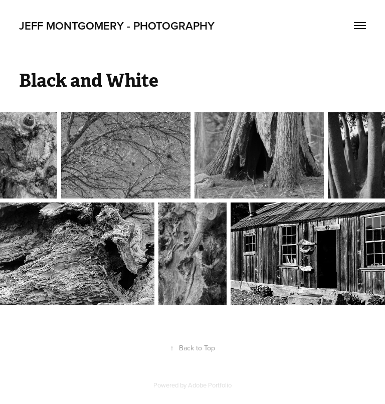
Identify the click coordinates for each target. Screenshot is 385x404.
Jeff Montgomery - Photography (117, 26)
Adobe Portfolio (210, 384)
